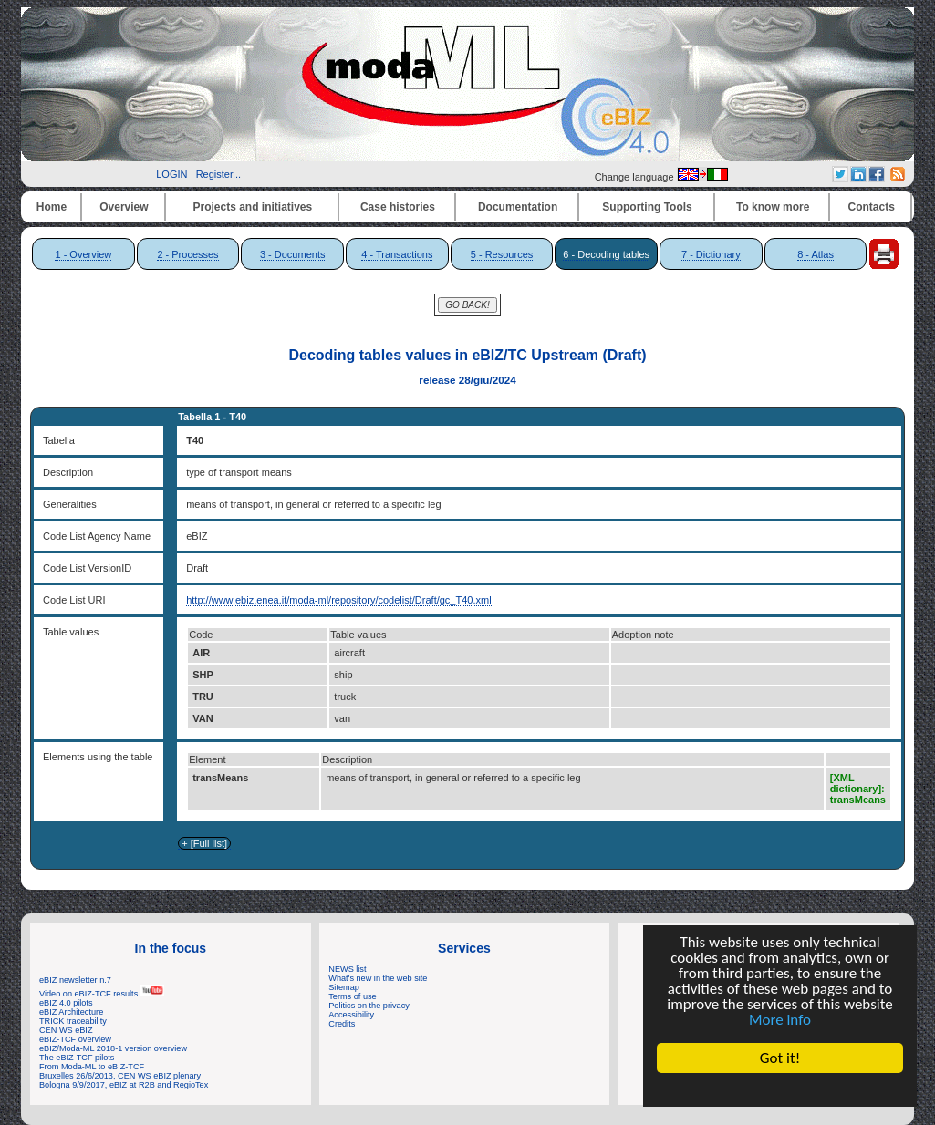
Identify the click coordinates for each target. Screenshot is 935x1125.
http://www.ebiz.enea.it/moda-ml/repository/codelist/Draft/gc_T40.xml (338, 599)
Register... (219, 174)
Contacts (871, 207)
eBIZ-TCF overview (75, 1039)
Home (51, 207)
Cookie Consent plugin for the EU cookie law (780, 1089)
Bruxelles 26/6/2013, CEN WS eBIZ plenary (120, 1075)
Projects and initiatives (252, 207)
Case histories (397, 207)
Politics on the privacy (369, 1005)
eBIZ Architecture (71, 1012)
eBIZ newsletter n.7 (75, 980)
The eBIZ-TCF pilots (76, 1057)
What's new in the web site (377, 978)
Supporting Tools (646, 207)
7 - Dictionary (711, 254)
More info (780, 1019)
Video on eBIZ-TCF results (101, 993)
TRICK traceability (73, 1021)
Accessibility (351, 1014)
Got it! (780, 1058)
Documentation (517, 207)
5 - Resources (502, 254)
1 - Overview (83, 254)
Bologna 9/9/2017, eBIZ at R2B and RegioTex (123, 1084)
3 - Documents (293, 254)
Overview (123, 207)
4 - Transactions (396, 254)
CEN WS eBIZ (66, 1030)
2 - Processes (187, 254)
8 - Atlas (815, 254)
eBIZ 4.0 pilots (66, 1002)
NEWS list (347, 969)
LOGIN (171, 174)
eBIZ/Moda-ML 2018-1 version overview (113, 1048)
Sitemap (343, 987)
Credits (341, 1023)
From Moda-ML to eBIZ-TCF (91, 1066)
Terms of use (352, 996)
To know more (772, 207)
